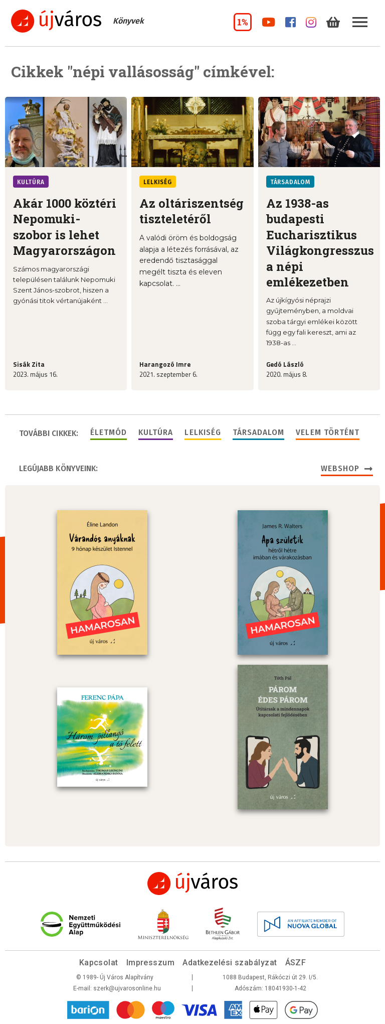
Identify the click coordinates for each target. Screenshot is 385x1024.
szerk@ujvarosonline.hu (127, 988)
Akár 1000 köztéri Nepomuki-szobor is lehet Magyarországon (64, 226)
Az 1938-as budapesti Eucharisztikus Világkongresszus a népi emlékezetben (320, 242)
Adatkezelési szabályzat (229, 962)
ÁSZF (295, 962)
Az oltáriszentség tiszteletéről (191, 211)
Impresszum (150, 962)
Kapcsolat (98, 962)
